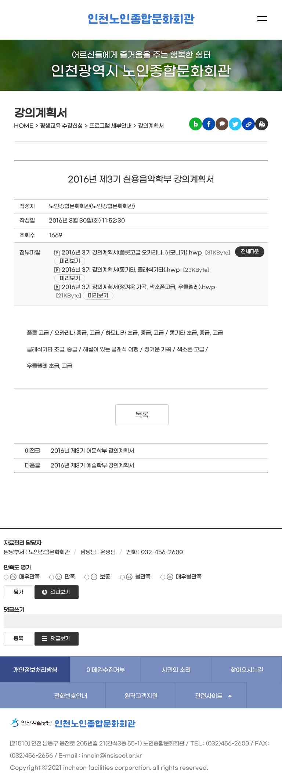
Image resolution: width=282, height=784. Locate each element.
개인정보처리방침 (35, 669)
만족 (70, 577)
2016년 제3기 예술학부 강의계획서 (92, 465)
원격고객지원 (141, 696)
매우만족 (29, 577)
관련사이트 (209, 696)
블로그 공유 (195, 124)
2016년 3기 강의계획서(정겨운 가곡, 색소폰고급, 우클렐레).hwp (134, 287)
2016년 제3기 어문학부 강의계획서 (92, 451)
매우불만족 (189, 577)
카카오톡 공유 (222, 124)
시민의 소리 (176, 669)
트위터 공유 (235, 124)
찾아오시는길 (246, 669)
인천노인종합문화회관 (141, 19)
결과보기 (60, 592)
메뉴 (262, 19)
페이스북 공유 (208, 124)
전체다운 (249, 252)
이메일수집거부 (105, 669)
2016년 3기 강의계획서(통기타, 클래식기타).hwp (117, 270)
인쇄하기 (261, 124)
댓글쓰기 (14, 610)
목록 (141, 415)
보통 (105, 577)
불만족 (143, 577)
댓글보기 (60, 639)
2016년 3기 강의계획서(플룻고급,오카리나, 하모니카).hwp (128, 252)
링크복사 (248, 124)
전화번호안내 (70, 696)
